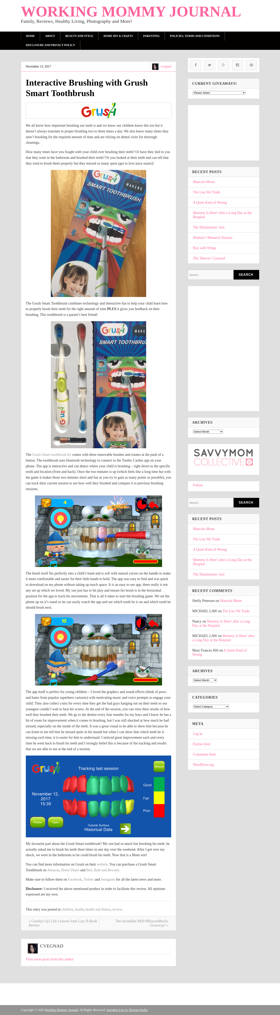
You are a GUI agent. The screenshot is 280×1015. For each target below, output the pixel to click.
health (79, 909)
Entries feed (201, 744)
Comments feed (204, 754)
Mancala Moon (204, 182)
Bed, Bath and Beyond (102, 870)
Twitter (89, 879)
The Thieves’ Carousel (209, 258)
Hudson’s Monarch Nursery (213, 238)
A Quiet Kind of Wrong (210, 202)
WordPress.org (203, 765)
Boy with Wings (204, 248)
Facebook (75, 879)
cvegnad (166, 66)
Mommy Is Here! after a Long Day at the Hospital (222, 215)
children (67, 909)
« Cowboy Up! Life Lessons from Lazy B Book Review (63, 923)
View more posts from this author (49, 959)
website (102, 864)
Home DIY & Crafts (118, 36)
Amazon (53, 870)
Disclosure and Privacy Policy (50, 45)
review (117, 909)
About (50, 36)
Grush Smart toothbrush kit (52, 455)
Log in (198, 734)
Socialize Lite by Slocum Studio (127, 1010)
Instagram (108, 879)
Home (30, 36)
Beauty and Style (79, 36)
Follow (198, 485)
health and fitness (98, 909)
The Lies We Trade (206, 192)
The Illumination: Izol (209, 227)
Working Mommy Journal (131, 11)
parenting (151, 36)
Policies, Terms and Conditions (195, 36)
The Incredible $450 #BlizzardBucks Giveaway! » (142, 923)
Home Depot (70, 870)
